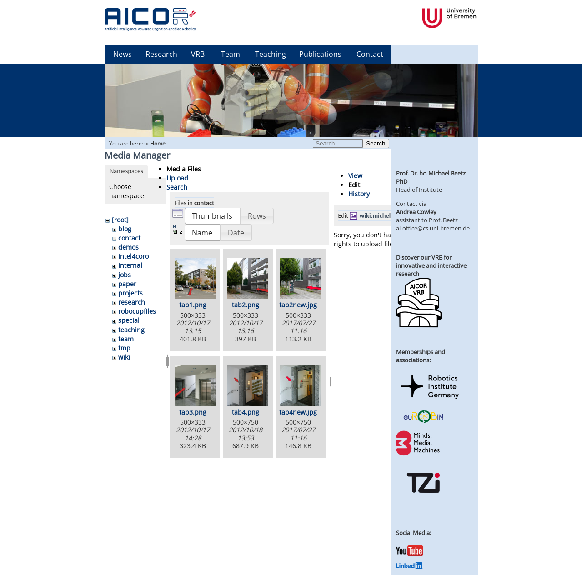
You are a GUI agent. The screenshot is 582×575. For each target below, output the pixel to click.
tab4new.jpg (298, 412)
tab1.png (192, 304)
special (129, 320)
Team (230, 54)
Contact (369, 54)
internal (130, 265)
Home (158, 143)
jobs (124, 274)
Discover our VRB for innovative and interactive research (431, 265)
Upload (177, 178)
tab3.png (192, 412)
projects (130, 293)
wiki (124, 357)
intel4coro (133, 256)
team (126, 339)
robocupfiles (137, 311)
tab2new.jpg (298, 304)
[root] (120, 219)
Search (375, 143)
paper (127, 284)
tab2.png (245, 304)
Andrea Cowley (416, 212)
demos (128, 247)
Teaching (270, 54)
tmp (124, 348)
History (359, 194)
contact (129, 238)
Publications (320, 54)
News (122, 54)
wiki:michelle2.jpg (384, 215)
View (355, 175)
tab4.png (245, 412)
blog (124, 229)
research (131, 302)
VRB (198, 54)
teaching (131, 329)
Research (161, 54)
